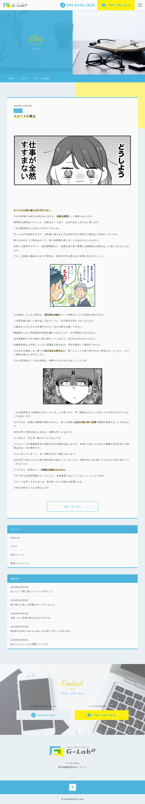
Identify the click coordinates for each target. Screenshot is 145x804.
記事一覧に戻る (72, 506)
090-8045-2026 (46, 715)
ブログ (18, 110)
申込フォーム (17, 554)
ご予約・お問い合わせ (118, 5)
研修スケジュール (19, 563)
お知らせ (15, 537)
